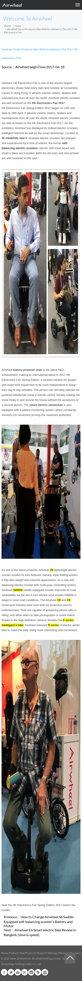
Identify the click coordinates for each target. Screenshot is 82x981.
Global (45, 972)
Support (42, 953)
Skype (38, 972)
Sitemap (52, 953)
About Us (64, 953)
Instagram (31, 972)
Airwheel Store (24, 972)
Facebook (4, 972)
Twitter (11, 972)
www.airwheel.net (20, 958)
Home (7, 25)
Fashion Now (16, 953)
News (18, 25)
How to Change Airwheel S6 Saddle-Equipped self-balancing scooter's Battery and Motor (39, 921)
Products (31, 953)
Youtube (17, 972)
